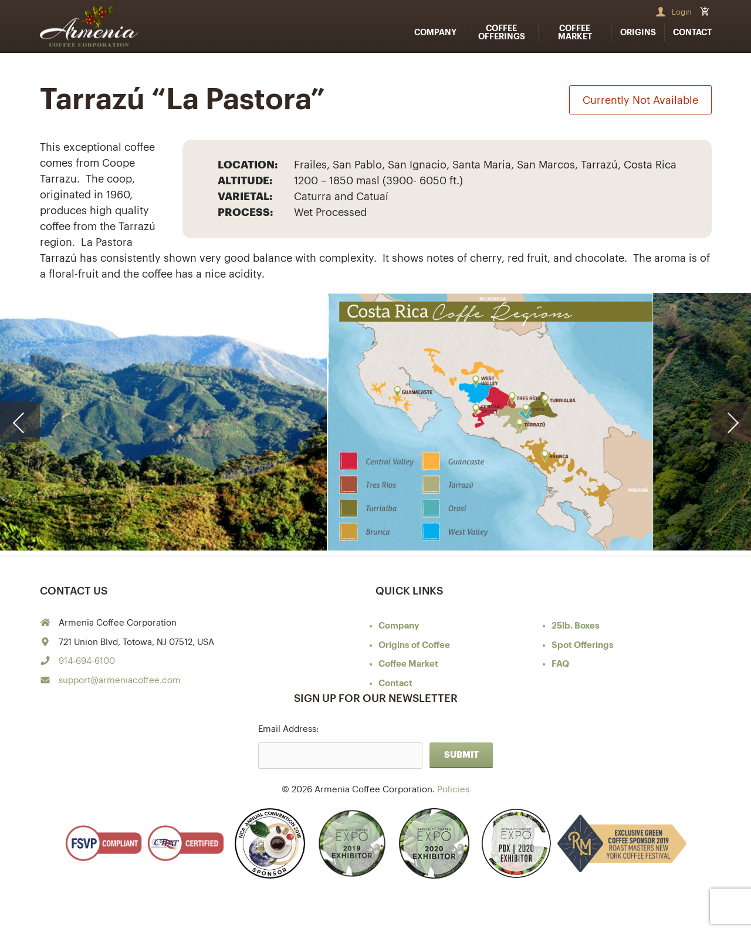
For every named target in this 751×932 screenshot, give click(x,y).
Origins (638, 32)
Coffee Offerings (501, 32)
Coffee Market (575, 32)
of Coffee (414, 645)
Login (682, 12)
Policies (453, 789)
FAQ (560, 664)
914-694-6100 (87, 661)
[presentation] (20, 422)
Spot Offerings (583, 645)
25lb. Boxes (576, 626)
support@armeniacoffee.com (120, 680)
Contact (692, 32)
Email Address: (288, 729)
